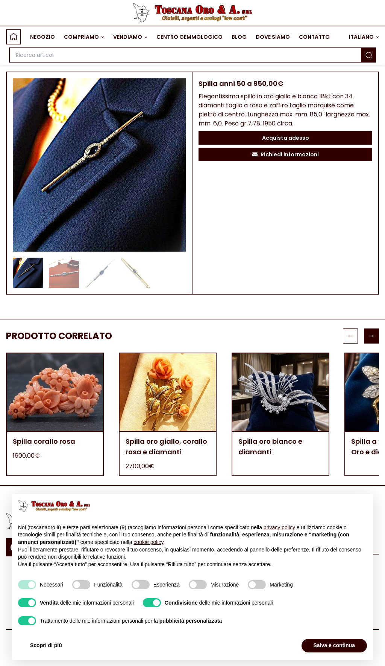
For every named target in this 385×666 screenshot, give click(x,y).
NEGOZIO (42, 37)
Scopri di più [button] (46, 645)
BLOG (239, 37)
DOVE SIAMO (273, 37)
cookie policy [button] (148, 542)
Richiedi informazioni (285, 154)
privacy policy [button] (279, 527)
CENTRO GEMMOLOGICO (189, 37)
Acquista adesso (285, 138)
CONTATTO (314, 37)
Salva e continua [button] (334, 645)
